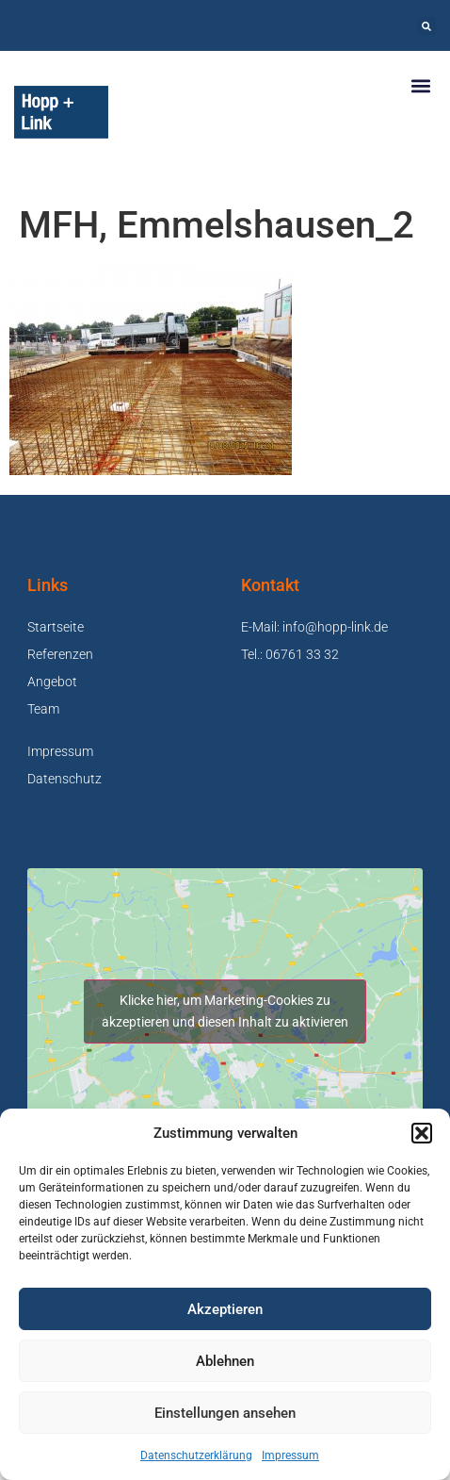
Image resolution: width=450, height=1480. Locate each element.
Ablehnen (225, 1361)
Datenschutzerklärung (196, 1455)
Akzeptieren (225, 1309)
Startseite (55, 626)
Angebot (52, 681)
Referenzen (60, 654)
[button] (421, 1133)
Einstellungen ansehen (225, 1413)
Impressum (290, 1455)
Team (43, 708)
